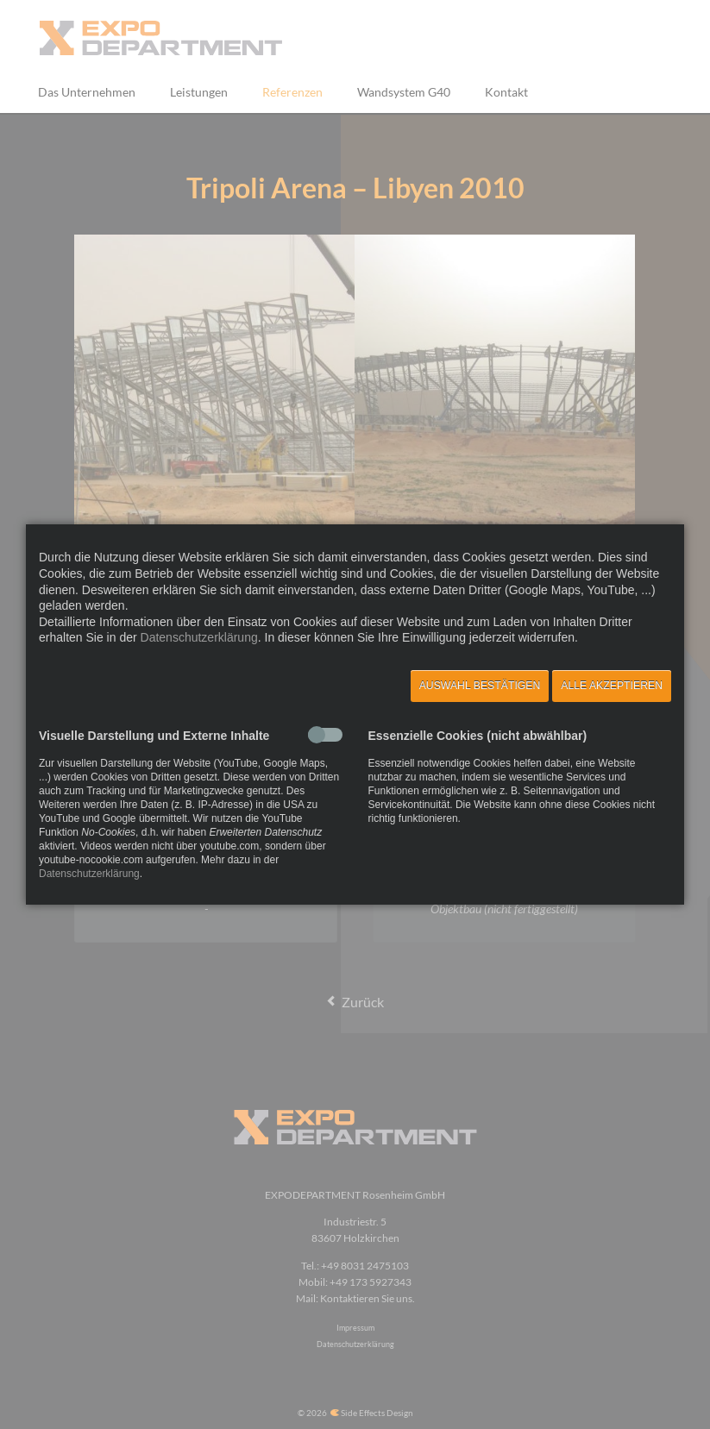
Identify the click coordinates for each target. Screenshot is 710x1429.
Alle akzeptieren (612, 686)
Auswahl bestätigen (480, 686)
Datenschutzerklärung (199, 637)
